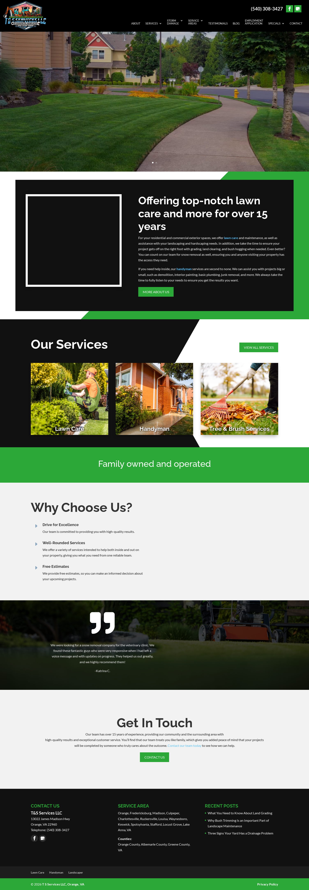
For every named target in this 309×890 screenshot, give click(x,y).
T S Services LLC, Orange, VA (63, 884)
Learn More (154, 132)
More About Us (156, 292)
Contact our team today (184, 745)
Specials (274, 23)
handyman (184, 269)
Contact (296, 23)
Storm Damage (173, 22)
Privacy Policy (267, 884)
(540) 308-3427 (267, 9)
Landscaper (75, 872)
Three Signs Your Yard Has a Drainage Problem (240, 833)
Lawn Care (37, 872)
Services (151, 23)
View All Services (259, 347)
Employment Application (254, 22)
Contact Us (154, 757)
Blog (236, 23)
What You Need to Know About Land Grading (240, 813)
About (135, 23)
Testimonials (218, 23)
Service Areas (193, 22)
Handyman (56, 872)
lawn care (231, 238)
